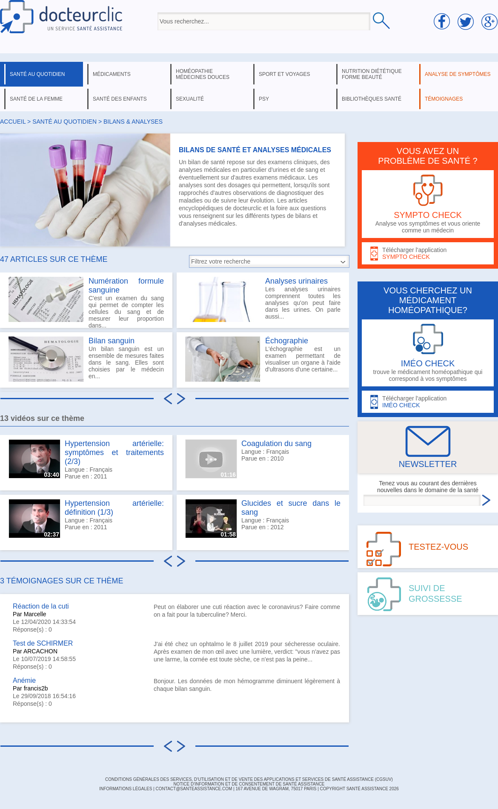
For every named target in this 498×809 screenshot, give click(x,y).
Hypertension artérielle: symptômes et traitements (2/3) (114, 452)
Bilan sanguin (112, 340)
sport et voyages (284, 74)
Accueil (13, 121)
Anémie (24, 680)
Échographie (286, 340)
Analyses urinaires (296, 281)
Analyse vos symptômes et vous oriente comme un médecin (427, 204)
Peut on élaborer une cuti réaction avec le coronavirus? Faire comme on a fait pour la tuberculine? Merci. (247, 610)
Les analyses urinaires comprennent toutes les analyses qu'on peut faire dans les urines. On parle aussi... (263, 299)
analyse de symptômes (457, 74)
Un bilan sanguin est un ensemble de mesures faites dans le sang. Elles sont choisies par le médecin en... (86, 359)
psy (264, 99)
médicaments (112, 74)
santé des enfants (120, 99)
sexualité (190, 99)
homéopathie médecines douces (202, 74)
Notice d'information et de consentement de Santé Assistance (248, 784)
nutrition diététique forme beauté (372, 74)
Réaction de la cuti (41, 606)
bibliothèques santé (371, 99)
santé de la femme (36, 99)
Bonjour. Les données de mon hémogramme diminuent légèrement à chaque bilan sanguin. (247, 685)
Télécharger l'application (427, 253)
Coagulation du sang (276, 443)
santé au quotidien (37, 74)
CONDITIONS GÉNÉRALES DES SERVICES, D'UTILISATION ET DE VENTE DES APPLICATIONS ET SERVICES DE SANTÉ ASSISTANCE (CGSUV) (249, 779)
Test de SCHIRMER (43, 643)
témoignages (444, 99)
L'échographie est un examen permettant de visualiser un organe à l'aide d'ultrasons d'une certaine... (263, 359)
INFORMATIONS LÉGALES (125, 788)
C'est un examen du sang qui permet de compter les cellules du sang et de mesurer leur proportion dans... (86, 302)
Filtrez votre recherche (220, 261)
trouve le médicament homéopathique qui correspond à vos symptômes (427, 353)
